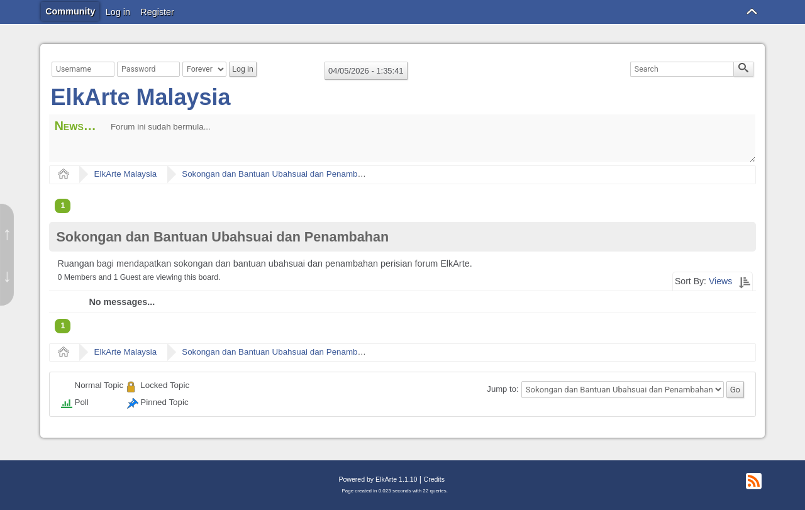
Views (720, 281)
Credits (434, 479)
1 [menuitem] (62, 205)
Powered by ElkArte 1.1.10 (377, 479)
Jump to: (502, 389)
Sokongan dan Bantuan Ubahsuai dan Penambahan (279, 174)
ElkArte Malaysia (140, 97)
